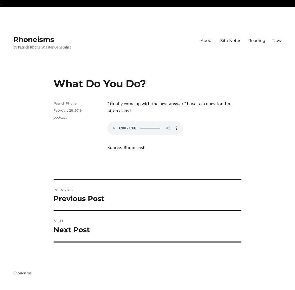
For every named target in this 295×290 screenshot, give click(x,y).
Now (277, 40)
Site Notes (230, 40)
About (207, 40)
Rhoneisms (33, 39)
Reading (256, 40)
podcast (60, 117)
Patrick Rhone (65, 103)
